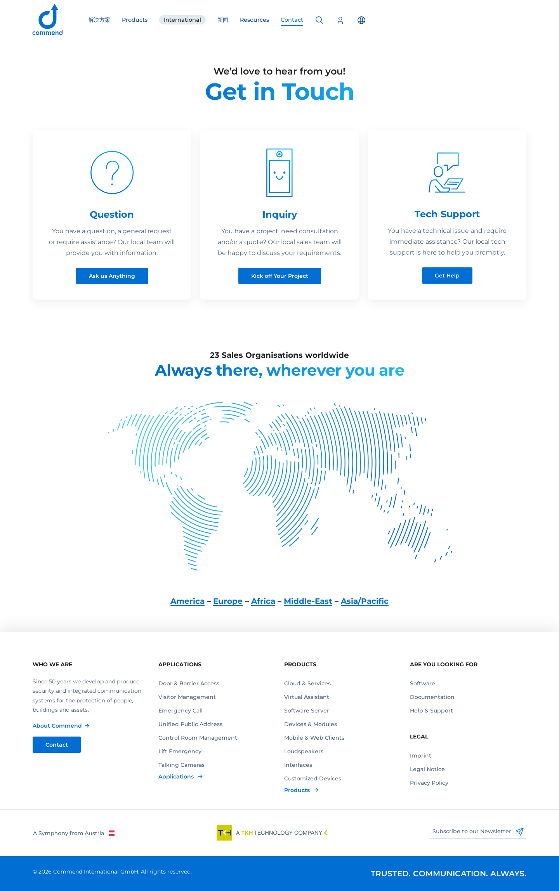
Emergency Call (180, 710)
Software (422, 683)
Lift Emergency (179, 751)
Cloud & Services (307, 683)
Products (135, 19)
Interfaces (298, 764)
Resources (254, 19)
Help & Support (431, 710)
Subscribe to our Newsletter (478, 832)
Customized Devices (312, 778)
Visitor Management (187, 696)
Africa (263, 601)
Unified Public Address (190, 724)
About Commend (57, 725)
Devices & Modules (310, 724)
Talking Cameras (181, 764)
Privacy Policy (429, 782)
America (187, 601)
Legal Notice (427, 769)
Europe (228, 601)
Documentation (432, 696)
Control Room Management (197, 737)
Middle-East (308, 601)
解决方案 (99, 19)
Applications (176, 776)
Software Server (306, 710)
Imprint (420, 755)
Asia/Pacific (365, 601)
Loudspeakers (303, 751)
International (182, 19)
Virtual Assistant (306, 696)
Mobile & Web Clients (314, 737)
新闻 (222, 19)
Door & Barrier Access (188, 683)
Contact (292, 19)
